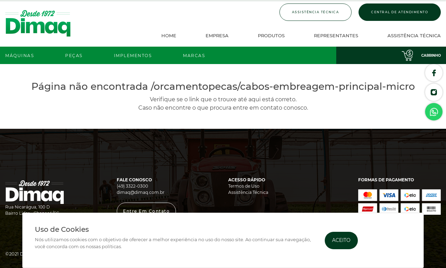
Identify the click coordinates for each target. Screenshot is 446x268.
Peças (74, 55)
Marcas (194, 55)
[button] (146, 211)
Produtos (271, 35)
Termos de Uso (244, 186)
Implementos (133, 55)
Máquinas (19, 55)
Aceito (341, 240)
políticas (111, 246)
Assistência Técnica (315, 12)
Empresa (217, 35)
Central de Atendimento (399, 12)
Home (168, 35)
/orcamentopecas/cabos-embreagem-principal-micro (283, 86)
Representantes (336, 35)
